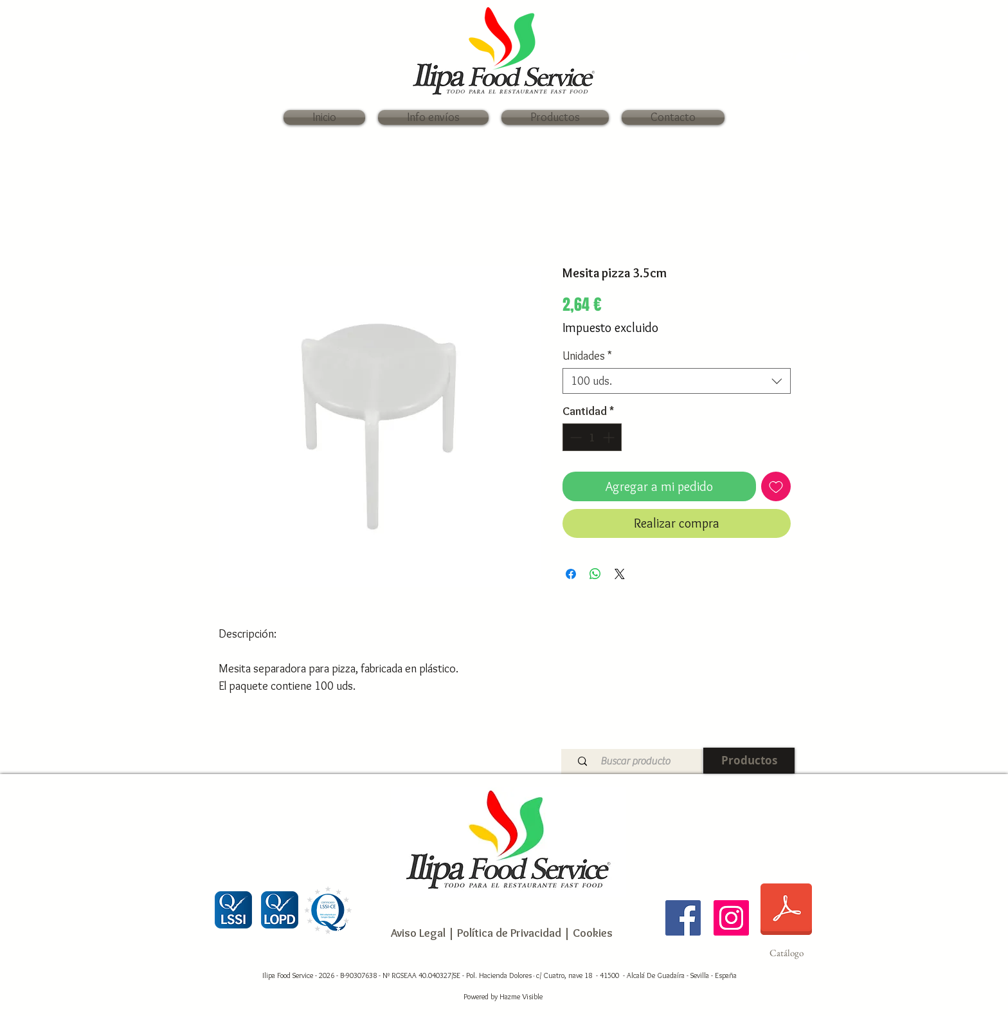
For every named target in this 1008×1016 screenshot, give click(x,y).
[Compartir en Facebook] (571, 574)
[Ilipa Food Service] (683, 918)
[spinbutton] (592, 437)
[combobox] (676, 381)
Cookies (593, 933)
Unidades (587, 356)
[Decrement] (574, 437)
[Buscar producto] (635, 761)
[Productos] (749, 760)
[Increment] (610, 437)
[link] (793, 58)
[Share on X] (619, 574)
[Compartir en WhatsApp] (595, 574)
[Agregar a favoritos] (776, 486)
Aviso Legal (418, 933)
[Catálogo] (786, 918)
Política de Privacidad (508, 933)
